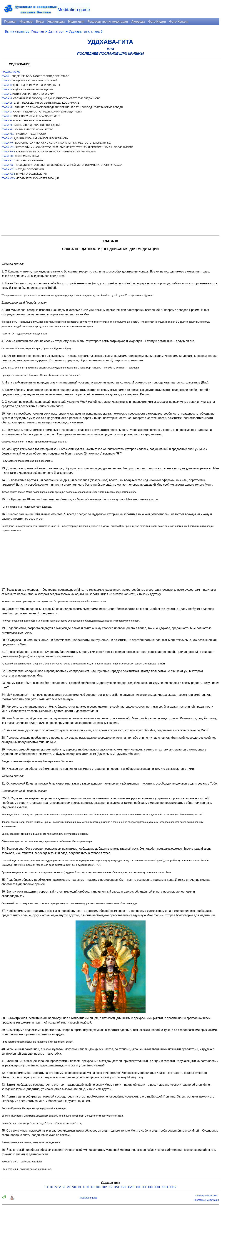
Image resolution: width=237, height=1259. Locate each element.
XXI (150, 1187)
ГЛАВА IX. (7, 111)
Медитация (76, 21)
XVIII (131, 1187)
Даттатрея (56, 31)
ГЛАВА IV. (6, 89)
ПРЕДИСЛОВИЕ (10, 71)
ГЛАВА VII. (7, 102)
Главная (10, 21)
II (48, 1187)
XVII (123, 1187)
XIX (138, 1187)
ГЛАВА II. (6, 80)
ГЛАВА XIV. (7, 133)
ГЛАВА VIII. (7, 107)
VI (63, 1187)
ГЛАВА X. (6, 116)
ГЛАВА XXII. (8, 169)
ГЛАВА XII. (7, 125)
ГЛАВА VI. (7, 98)
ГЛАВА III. (6, 85)
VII (69, 1187)
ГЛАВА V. (6, 93)
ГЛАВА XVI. (7, 142)
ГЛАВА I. (6, 76)
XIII (98, 1187)
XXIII (165, 1187)
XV (110, 1187)
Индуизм (26, 21)
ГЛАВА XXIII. (8, 173)
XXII (157, 1187)
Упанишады (56, 21)
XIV (104, 1187)
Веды (40, 21)
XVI (116, 1187)
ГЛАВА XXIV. (8, 178)
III (51, 1187)
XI (87, 1187)
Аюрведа (138, 21)
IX (79, 1187)
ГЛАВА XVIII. (8, 151)
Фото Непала (178, 21)
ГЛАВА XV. (7, 138)
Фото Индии (157, 21)
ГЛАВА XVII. (8, 147)
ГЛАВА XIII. (7, 129)
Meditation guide (74, 9)
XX (144, 1187)
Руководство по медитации (108, 21)
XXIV (173, 1187)
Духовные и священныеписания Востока (36, 9)
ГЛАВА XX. (7, 160)
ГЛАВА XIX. (7, 156)
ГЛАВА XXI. (7, 165)
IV (55, 1187)
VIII (74, 1187)
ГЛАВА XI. (7, 120)
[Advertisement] (110, 206)
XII (92, 1187)
